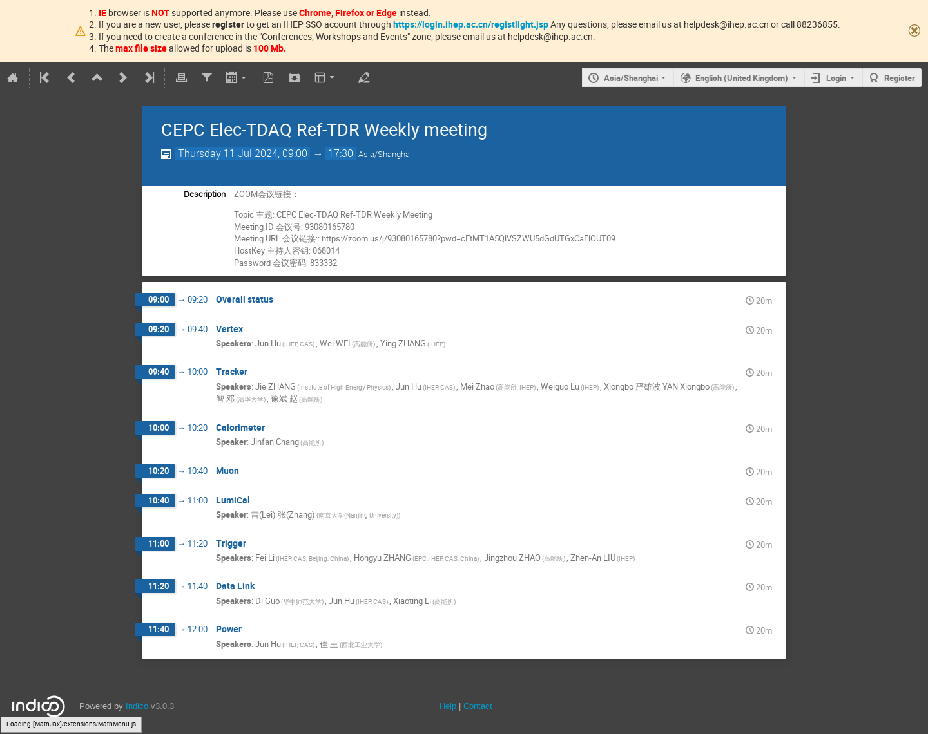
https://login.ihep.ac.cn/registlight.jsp (470, 24)
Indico (137, 706)
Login (836, 78)
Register (899, 78)
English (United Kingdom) (741, 78)
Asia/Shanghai (631, 78)
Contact (477, 706)
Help (448, 706)
